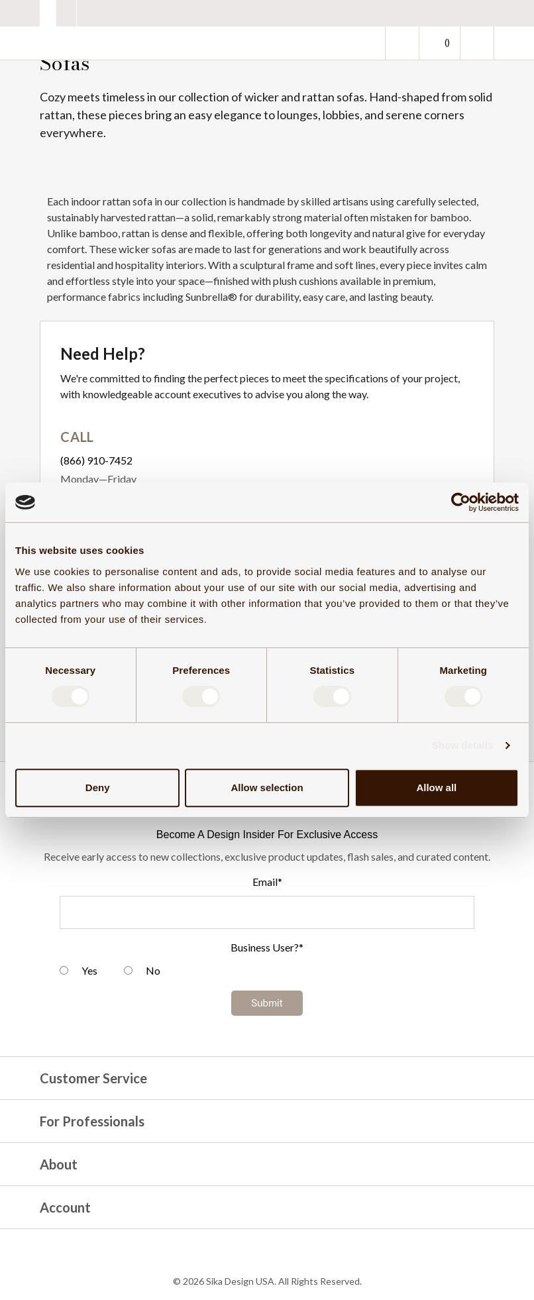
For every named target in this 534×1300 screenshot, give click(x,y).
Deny (97, 787)
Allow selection (267, 787)
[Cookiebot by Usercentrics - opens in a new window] (461, 502)
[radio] (78, 972)
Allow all (436, 787)
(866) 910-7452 (96, 460)
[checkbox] (267, 972)
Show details (463, 745)
